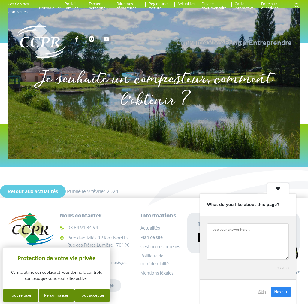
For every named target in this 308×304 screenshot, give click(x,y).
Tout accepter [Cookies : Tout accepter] (92, 295)
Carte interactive (244, 6)
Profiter (216, 39)
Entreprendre (270, 39)
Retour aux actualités (33, 191)
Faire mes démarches (126, 6)
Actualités (186, 3)
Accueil (70, 59)
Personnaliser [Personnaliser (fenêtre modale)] (56, 295)
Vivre (174, 39)
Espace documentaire (214, 6)
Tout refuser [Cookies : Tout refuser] (21, 295)
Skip (262, 292)
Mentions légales (157, 273)
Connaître (129, 39)
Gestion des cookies (160, 246)
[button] (297, 6)
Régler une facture (158, 6)
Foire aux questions (270, 6)
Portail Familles (71, 6)
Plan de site (151, 237)
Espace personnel (98, 6)
